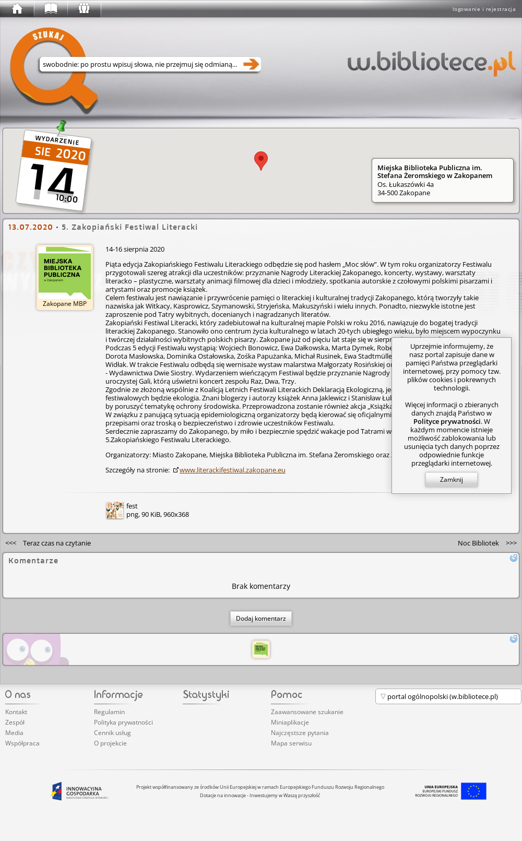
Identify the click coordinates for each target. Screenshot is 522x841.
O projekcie (110, 743)
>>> (487, 543)
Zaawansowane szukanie (307, 711)
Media (14, 732)
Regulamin (109, 711)
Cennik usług (112, 732)
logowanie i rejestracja (484, 9)
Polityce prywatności (447, 421)
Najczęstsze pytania (300, 732)
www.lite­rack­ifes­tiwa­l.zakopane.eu (233, 470)
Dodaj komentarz (261, 618)
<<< (48, 543)
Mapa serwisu (291, 743)
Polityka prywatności (123, 722)
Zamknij (451, 479)
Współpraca (22, 743)
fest (132, 506)
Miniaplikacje (290, 722)
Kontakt (16, 711)
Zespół (15, 722)
